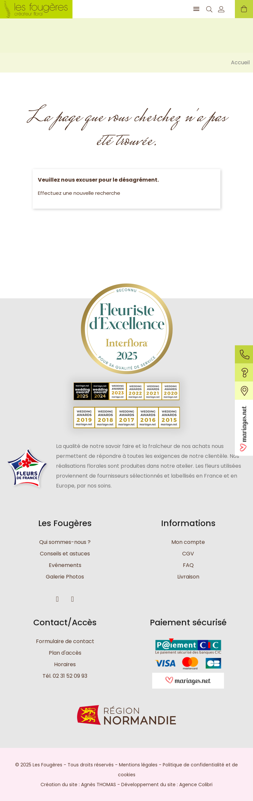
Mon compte (188, 542)
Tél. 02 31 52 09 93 (64, 676)
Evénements (65, 565)
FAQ (188, 565)
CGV (188, 553)
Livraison (188, 576)
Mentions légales (138, 764)
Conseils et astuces (65, 553)
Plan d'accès (65, 653)
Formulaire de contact (65, 641)
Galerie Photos (65, 576)
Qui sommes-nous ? (65, 542)
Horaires (65, 664)
